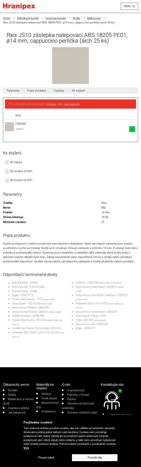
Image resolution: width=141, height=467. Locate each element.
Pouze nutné (46, 457)
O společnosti (73, 390)
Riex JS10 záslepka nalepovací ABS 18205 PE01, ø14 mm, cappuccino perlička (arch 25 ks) (59, 22)
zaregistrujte (72, 104)
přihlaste (51, 104)
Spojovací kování (55, 18)
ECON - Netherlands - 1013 (27, 299)
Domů (6, 18)
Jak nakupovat (14, 412)
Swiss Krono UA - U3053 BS (92, 324)
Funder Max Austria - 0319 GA (29, 320)
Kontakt (10, 390)
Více (26, 448)
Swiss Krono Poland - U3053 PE (30, 307)
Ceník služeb (46, 398)
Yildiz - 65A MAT (85, 320)
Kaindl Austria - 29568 (24, 282)
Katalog (43, 393)
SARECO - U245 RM (87, 282)
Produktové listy (46, 414)
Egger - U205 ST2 (85, 328)
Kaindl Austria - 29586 (24, 291)
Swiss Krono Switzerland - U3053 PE (97, 311)
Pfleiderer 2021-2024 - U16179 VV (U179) (35, 332)
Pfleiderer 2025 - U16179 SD (92, 303)
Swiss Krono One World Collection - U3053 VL (102, 295)
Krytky (76, 18)
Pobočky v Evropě (75, 394)
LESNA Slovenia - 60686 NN (28, 315)
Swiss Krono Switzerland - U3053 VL (97, 286)
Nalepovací (94, 18)
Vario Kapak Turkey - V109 (91, 315)
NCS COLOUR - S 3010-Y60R (28, 286)
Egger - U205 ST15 (22, 295)
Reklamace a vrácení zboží (18, 401)
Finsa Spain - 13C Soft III (26, 303)
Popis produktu (36, 90)
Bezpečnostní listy (47, 405)
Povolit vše (95, 457)
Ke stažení (78, 90)
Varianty (59, 90)
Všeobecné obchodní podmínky (78, 406)
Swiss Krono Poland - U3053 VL (30, 311)
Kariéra (69, 399)
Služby (9, 394)
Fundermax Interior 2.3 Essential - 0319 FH (36, 328)
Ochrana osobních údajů (79, 412)
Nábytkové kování (28, 18)
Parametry (13, 90)
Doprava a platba (16, 408)
